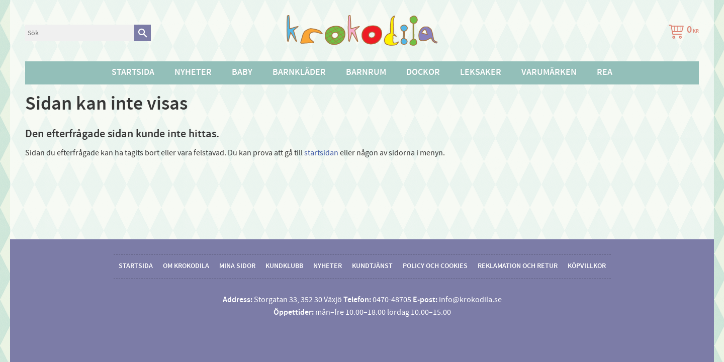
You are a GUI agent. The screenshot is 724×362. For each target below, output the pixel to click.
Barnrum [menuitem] (366, 72)
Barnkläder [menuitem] (299, 72)
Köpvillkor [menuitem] (587, 265)
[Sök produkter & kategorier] (79, 33)
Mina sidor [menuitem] (237, 265)
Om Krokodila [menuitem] (186, 265)
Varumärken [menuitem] (549, 72)
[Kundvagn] (682, 33)
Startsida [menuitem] (133, 72)
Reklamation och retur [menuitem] (518, 265)
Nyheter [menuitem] (193, 72)
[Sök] (142, 33)
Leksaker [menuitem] (480, 72)
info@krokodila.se (470, 300)
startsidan (321, 153)
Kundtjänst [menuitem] (372, 265)
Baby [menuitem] (242, 72)
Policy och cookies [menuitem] (435, 265)
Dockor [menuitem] (423, 72)
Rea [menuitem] (604, 72)
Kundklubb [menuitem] (284, 265)
